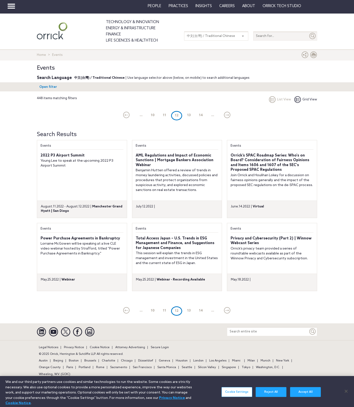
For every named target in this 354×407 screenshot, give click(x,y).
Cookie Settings (236, 394)
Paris (69, 367)
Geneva (164, 360)
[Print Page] (313, 56)
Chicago (127, 360)
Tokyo (246, 367)
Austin (43, 360)
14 (201, 115)
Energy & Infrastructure (131, 28)
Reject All (271, 394)
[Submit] (312, 36)
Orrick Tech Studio (282, 6)
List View (280, 99)
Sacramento (118, 367)
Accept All (305, 394)
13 (189, 115)
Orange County (50, 367)
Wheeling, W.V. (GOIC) (54, 374)
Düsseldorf (145, 360)
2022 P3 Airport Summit (63, 155)
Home (41, 55)
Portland (84, 367)
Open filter (48, 87)
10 (153, 115)
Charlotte (108, 360)
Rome (100, 367)
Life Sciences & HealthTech (132, 40)
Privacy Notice (74, 347)
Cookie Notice (100, 347)
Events (46, 146)
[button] (305, 56)
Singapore (229, 367)
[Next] (227, 115)
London (198, 360)
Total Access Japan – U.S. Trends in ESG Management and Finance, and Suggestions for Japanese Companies (175, 243)
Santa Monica (166, 367)
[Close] (346, 393)
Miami (236, 360)
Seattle (187, 367)
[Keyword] (312, 331)
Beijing (58, 360)
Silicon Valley (207, 367)
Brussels (90, 360)
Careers (227, 6)
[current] (126, 115)
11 (164, 115)
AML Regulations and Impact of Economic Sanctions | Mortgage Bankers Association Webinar (174, 160)
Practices (178, 6)
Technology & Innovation (132, 22)
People (154, 6)
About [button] (248, 6)
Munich (265, 360)
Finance (113, 34)
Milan (251, 360)
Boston (74, 360)
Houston (182, 360)
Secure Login (160, 347)
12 (178, 115)
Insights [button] (203, 6)
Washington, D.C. (268, 367)
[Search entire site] (268, 331)
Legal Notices (48, 347)
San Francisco (142, 367)
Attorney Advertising (130, 347)
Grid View (305, 99)
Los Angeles (217, 360)
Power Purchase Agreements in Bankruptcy (80, 238)
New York (282, 360)
